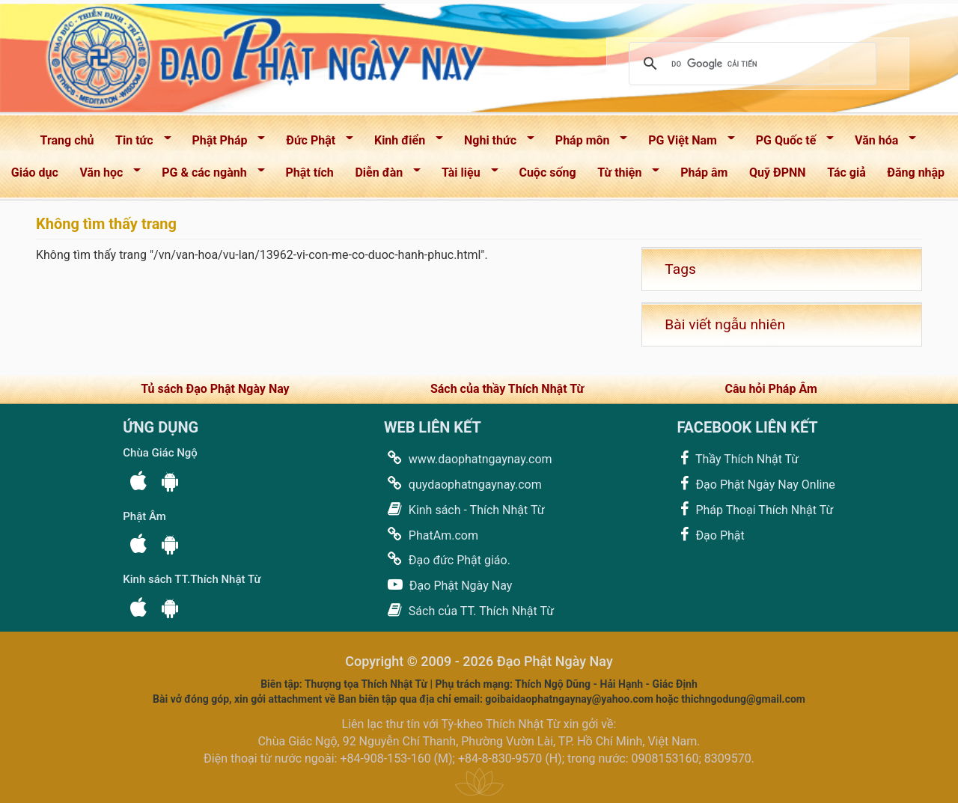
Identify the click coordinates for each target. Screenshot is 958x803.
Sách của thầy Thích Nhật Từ (507, 389)
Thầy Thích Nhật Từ (738, 458)
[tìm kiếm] (750, 64)
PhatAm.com (431, 535)
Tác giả (846, 172)
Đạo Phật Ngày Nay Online (756, 484)
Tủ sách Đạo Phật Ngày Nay (215, 389)
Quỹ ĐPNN (777, 172)
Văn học (105, 175)
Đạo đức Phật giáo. (447, 559)
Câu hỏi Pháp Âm (770, 389)
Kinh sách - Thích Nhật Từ (464, 509)
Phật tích (310, 172)
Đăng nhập (916, 172)
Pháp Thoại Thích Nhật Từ (755, 509)
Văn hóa (880, 143)
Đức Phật (314, 143)
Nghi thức (494, 143)
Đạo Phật (710, 535)
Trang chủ (67, 140)
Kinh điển (403, 143)
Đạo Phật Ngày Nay (448, 585)
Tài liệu (465, 175)
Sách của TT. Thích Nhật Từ (469, 610)
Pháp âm (703, 172)
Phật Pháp (224, 143)
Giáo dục (34, 172)
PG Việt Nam (686, 143)
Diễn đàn (383, 175)
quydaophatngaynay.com (463, 484)
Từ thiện (623, 175)
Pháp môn (586, 143)
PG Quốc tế (790, 143)
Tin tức (138, 143)
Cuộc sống (547, 172)
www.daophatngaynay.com (468, 458)
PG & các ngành (208, 175)
